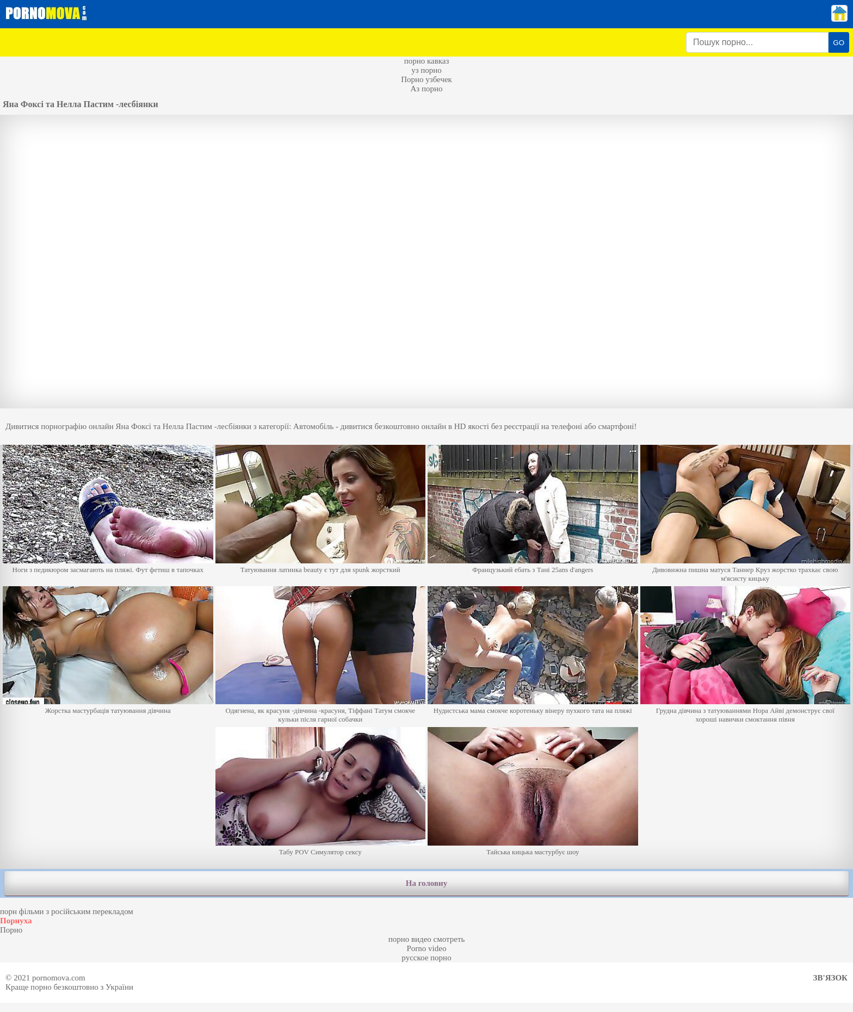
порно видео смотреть (426, 939)
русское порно (426, 957)
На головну (426, 883)
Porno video (427, 948)
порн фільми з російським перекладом (66, 911)
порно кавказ (426, 61)
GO (838, 43)
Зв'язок (830, 977)
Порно (11, 930)
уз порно (426, 70)
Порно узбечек (426, 79)
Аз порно (426, 88)
